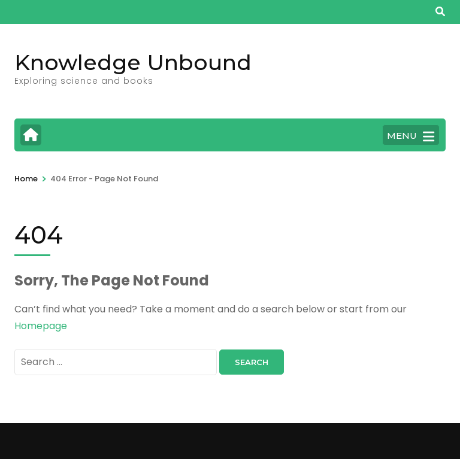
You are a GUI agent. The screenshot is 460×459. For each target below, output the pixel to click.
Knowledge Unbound (133, 62)
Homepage (40, 326)
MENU (410, 136)
